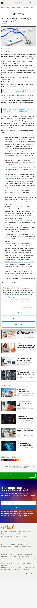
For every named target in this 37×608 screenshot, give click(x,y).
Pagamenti (4, 544)
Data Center (12, 534)
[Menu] (3, 2)
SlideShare (17, 460)
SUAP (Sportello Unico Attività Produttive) (17, 220)
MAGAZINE (4, 7)
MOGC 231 (32, 559)
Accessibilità (14, 559)
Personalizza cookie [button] (24, 556)
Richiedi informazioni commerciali (22, 546)
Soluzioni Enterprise (21, 536)
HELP (32, 475)
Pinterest (14, 460)
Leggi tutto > (24, 467)
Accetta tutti (18, 313)
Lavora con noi (21, 531)
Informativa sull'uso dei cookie (9, 556)
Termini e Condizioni (9, 513)
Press (29, 531)
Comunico (8, 243)
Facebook (2, 460)
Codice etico (23, 559)
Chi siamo (4, 531)
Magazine (3, 534)
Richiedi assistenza (6, 546)
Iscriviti (18, 507)
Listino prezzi (12, 544)
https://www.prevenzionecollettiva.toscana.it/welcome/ (21, 167)
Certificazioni (12, 531)
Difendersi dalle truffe (16, 554)
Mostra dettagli (26, 307)
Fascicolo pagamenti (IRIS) (12, 176)
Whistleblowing (5, 559)
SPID (8, 7)
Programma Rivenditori (7, 536)
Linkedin (8, 460)
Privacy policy (5, 554)
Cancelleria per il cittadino (17, 206)
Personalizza (18, 319)
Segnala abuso (28, 554)
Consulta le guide (22, 544)
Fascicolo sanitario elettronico (13, 135)
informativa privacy (28, 511)
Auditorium (20, 534)
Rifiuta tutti (18, 325)
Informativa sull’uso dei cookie (19, 294)
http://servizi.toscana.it (17, 86)
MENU (32, 2)
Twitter (5, 460)
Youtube (11, 460)
